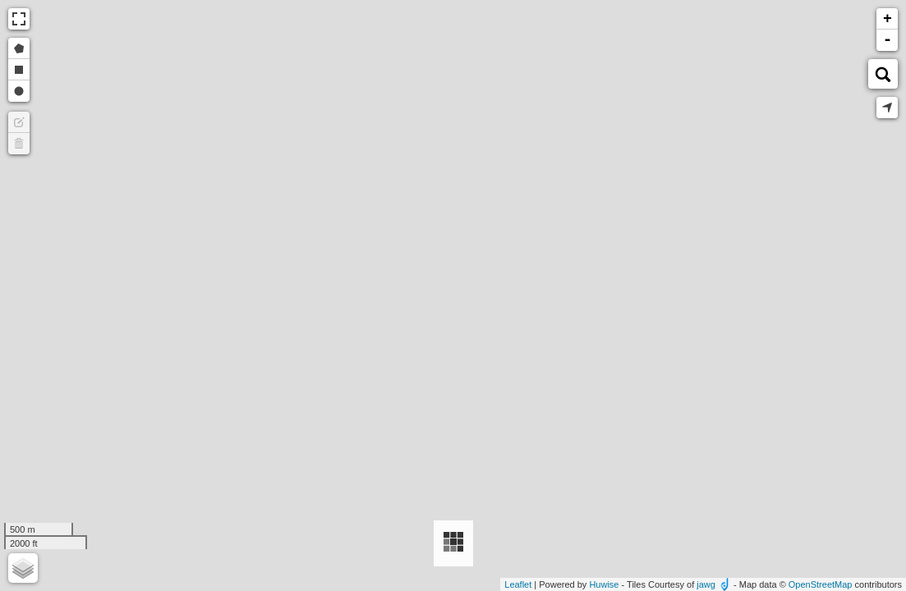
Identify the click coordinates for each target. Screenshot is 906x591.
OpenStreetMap (821, 584)
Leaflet (517, 584)
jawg (706, 584)
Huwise (604, 584)
